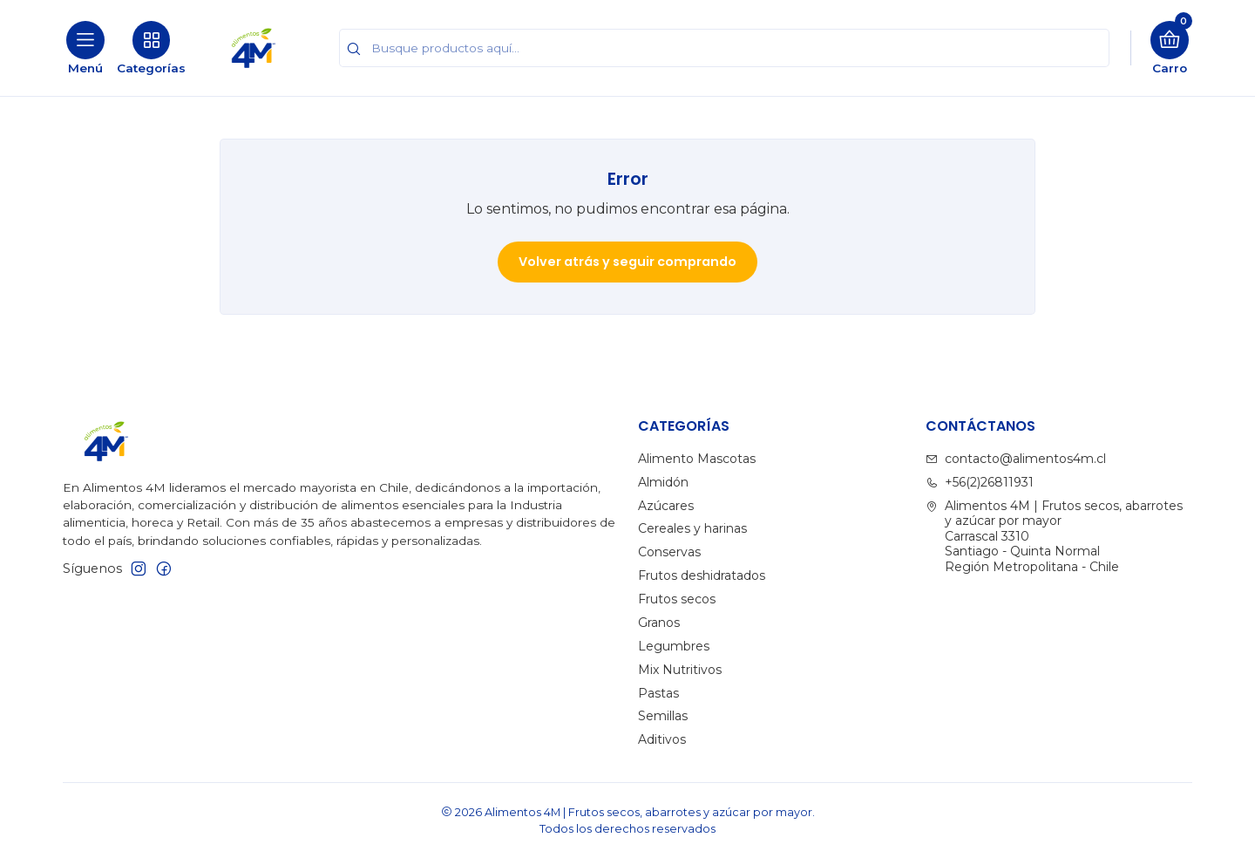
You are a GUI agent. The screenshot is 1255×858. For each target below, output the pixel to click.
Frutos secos (677, 599)
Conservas (669, 552)
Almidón (663, 482)
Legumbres (673, 646)
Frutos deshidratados (701, 575)
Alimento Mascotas (697, 458)
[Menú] (85, 48)
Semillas (663, 716)
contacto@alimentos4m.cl (1016, 458)
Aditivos (662, 739)
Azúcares (666, 506)
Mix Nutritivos (680, 670)
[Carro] (1169, 48)
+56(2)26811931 (980, 482)
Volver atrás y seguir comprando (627, 261)
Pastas (658, 693)
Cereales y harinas (692, 528)
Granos (659, 622)
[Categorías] (151, 48)
